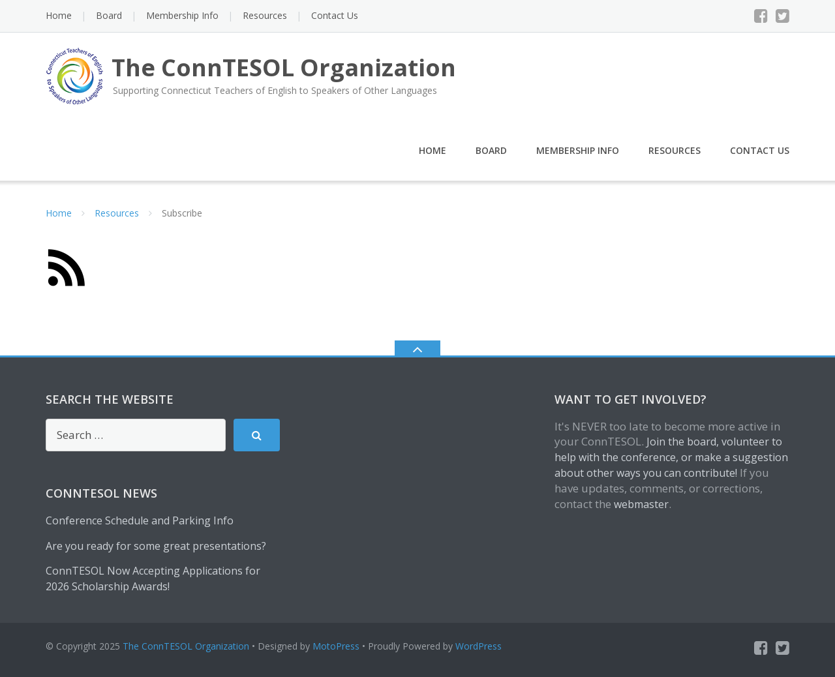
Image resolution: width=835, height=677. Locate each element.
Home (59, 15)
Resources (265, 15)
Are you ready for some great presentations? (156, 546)
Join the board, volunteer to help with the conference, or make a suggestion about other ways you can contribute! (671, 457)
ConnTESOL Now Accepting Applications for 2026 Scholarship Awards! (153, 579)
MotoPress (335, 646)
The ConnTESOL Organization (186, 646)
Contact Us (334, 15)
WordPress (478, 646)
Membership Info (182, 15)
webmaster (641, 504)
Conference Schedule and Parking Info (140, 520)
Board (109, 15)
